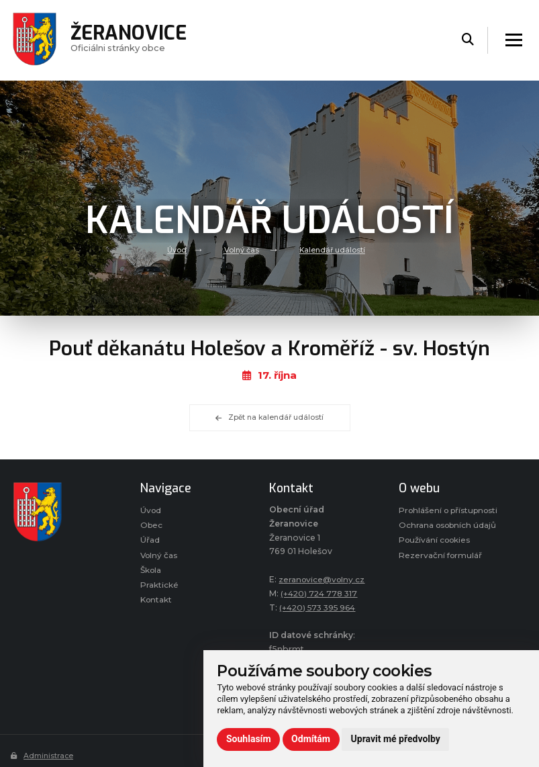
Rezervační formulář (441, 570)
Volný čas (241, 250)
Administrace (43, 755)
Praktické (159, 587)
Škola (151, 571)
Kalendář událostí (332, 250)
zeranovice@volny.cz (323, 579)
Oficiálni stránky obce (130, 40)
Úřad (150, 541)
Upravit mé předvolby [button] (395, 738)
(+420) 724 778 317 (321, 593)
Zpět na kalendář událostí (270, 417)
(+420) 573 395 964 (320, 607)
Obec (152, 526)
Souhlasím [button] (248, 738)
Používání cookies (437, 554)
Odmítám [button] (310, 738)
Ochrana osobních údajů (450, 540)
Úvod (177, 250)
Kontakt (157, 602)
